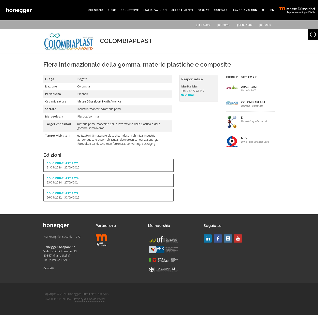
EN (272, 10)
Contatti (48, 268)
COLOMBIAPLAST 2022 (62, 193)
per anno (265, 25)
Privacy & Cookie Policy (89, 299)
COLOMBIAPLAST (253, 102)
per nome (223, 25)
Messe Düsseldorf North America (99, 101)
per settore (203, 25)
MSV (244, 138)
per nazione (244, 25)
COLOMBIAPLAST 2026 (62, 163)
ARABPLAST (249, 86)
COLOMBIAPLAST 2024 (62, 178)
